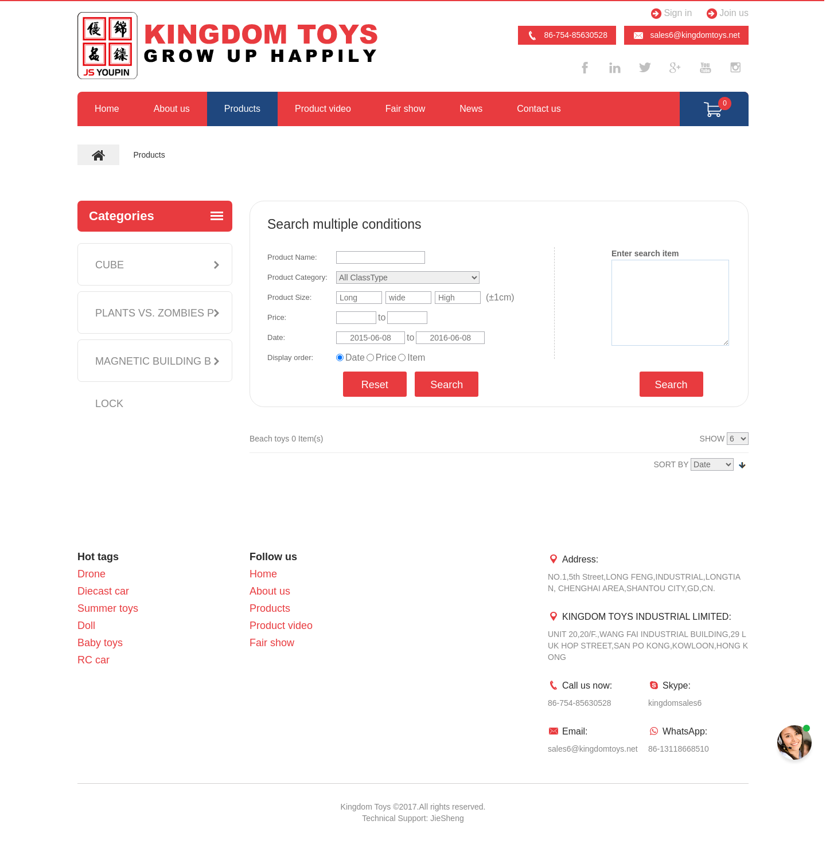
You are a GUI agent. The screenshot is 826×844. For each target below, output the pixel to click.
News (470, 109)
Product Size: (289, 297)
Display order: (290, 357)
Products (242, 109)
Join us (726, 14)
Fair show (405, 109)
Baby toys (100, 642)
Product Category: (297, 277)
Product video (323, 109)
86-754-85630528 (567, 35)
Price (386, 357)
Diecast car (103, 591)
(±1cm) (500, 297)
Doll (86, 625)
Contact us (538, 109)
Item (416, 357)
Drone (91, 574)
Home (107, 109)
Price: (276, 317)
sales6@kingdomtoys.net (686, 35)
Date (355, 357)
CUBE (109, 265)
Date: (276, 337)
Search (446, 384)
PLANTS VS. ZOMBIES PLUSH (154, 334)
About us (172, 109)
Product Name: (292, 257)
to (381, 317)
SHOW (712, 438)
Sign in (670, 14)
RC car (93, 660)
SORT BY (671, 464)
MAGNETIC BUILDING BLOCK (153, 382)
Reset (374, 384)
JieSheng (446, 818)
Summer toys (107, 608)
